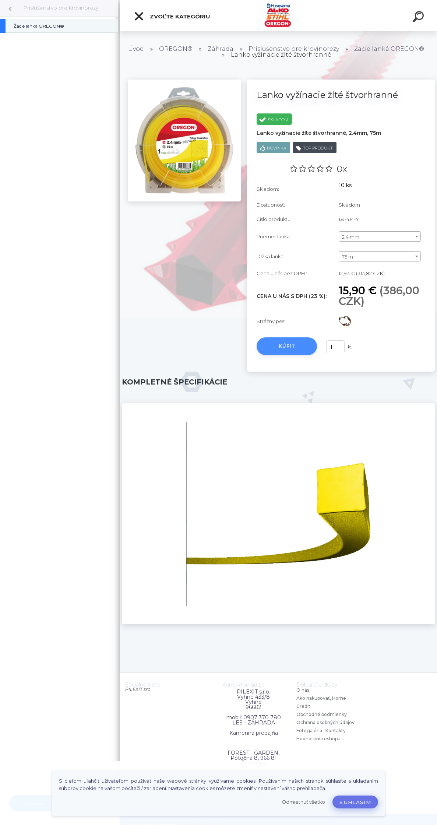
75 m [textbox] (347, 257)
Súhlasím (355, 802)
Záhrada (220, 48)
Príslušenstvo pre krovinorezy (60, 7)
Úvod (136, 48)
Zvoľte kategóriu (172, 16)
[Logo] (278, 15)
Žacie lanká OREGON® (389, 48)
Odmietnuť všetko (303, 802)
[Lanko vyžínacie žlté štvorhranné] (184, 82)
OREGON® (176, 48)
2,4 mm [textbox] (350, 237)
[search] (419, 17)
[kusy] (335, 346)
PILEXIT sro (138, 689)
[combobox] (380, 236)
